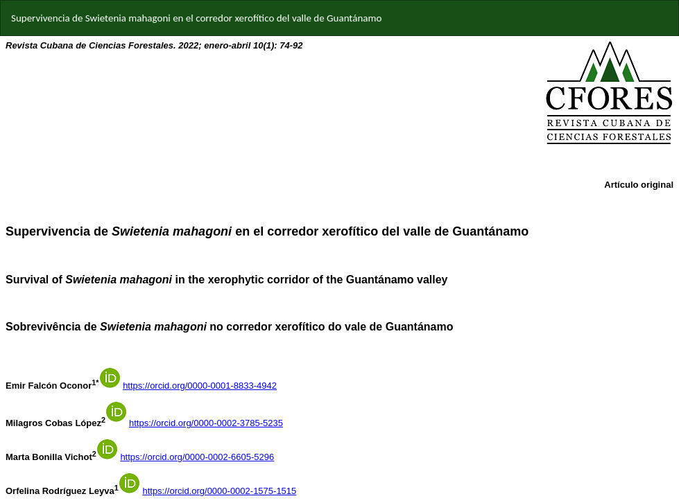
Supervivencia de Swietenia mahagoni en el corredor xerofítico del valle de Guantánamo (196, 18)
